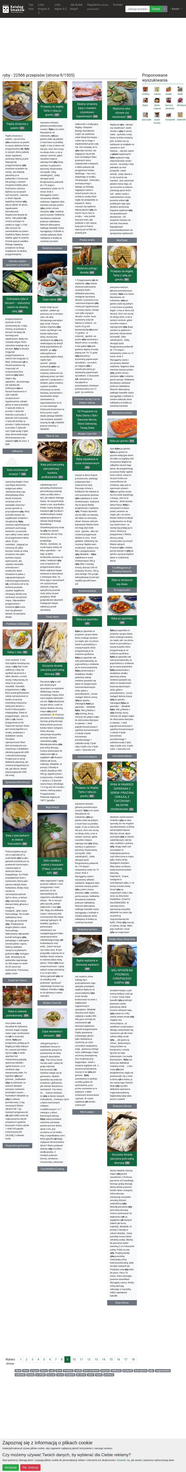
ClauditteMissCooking (52, 1244)
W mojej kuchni (122, 632)
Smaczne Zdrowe (87, 1191)
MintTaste (122, 240)
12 (88, 1359)
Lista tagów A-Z (60, 6)
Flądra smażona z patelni (17, 126)
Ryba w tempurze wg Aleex (122, 625)
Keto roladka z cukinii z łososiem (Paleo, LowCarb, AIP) (52, 925)
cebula (99, 1375)
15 (110, 1359)
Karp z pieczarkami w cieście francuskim (17, 897)
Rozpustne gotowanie (17, 1216)
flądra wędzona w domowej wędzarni (122, 1041)
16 (118, 1359)
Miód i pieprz (122, 1188)
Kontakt (118, 4)
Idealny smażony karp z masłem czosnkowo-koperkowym (87, 110)
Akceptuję (11, 1467)
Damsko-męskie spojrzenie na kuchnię (17, 263)
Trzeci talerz (52, 642)
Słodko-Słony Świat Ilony (87, 994)
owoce (60, 1375)
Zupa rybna (52, 314)
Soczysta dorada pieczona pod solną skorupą (52, 718)
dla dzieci (81, 1375)
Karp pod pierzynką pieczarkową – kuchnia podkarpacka (52, 496)
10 (74, 1359)
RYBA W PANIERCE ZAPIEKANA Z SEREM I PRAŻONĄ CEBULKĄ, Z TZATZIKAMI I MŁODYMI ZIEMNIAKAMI (87, 852)
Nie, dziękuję (30, 1467)
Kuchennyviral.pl (87, 618)
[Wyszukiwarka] (137, 9)
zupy (51, 1370)
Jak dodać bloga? (76, 6)
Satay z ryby (17, 694)
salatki (78, 1370)
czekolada (20, 1375)
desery (44, 1370)
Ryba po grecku (122, 467)
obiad (17, 1370)
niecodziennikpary (87, 796)
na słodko (40, 1375)
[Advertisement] (93, 45)
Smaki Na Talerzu (17, 1037)
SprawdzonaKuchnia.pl (17, 824)
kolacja (30, 1375)
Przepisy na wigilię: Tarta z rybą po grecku (52, 110)
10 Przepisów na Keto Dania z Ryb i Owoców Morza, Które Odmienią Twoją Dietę (87, 447)
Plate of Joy (52, 451)
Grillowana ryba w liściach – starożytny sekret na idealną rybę (17, 322)
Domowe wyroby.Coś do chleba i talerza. (87, 409)
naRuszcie (17, 468)
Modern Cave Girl (87, 461)
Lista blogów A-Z (44, 9)
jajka (151, 1370)
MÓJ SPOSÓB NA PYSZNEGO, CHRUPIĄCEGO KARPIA (87, 1062)
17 (125, 1359)
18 (133, 1359)
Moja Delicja (52, 855)
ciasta (26, 1370)
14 (103, 1359)
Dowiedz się (123, 1460)
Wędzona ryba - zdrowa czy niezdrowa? (122, 112)
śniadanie (68, 1370)
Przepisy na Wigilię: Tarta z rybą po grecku (122, 849)
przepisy (35, 1370)
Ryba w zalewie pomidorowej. (17, 1084)
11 (81, 1359)
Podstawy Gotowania (17, 653)
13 (96, 1359)
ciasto (90, 1375)
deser (58, 1370)
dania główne (140, 1370)
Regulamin (98, 6)
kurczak (51, 1375)
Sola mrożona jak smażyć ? (17, 501)
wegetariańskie (163, 1370)
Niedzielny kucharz (52, 248)
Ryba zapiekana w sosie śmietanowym (87, 490)
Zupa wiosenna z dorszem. (52, 1109)
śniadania (69, 1375)
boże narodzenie (91, 1370)
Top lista (31, 6)
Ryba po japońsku (87, 660)
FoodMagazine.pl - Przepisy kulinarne (122, 596)
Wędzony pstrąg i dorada (87, 279)
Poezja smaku (87, 240)
